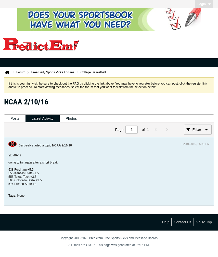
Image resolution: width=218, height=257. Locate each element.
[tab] (14, 119)
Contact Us (182, 222)
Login (204, 4)
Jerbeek (25, 145)
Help (166, 222)
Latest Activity (43, 118)
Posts (14, 118)
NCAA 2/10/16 (62, 145)
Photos (71, 118)
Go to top (204, 222)
